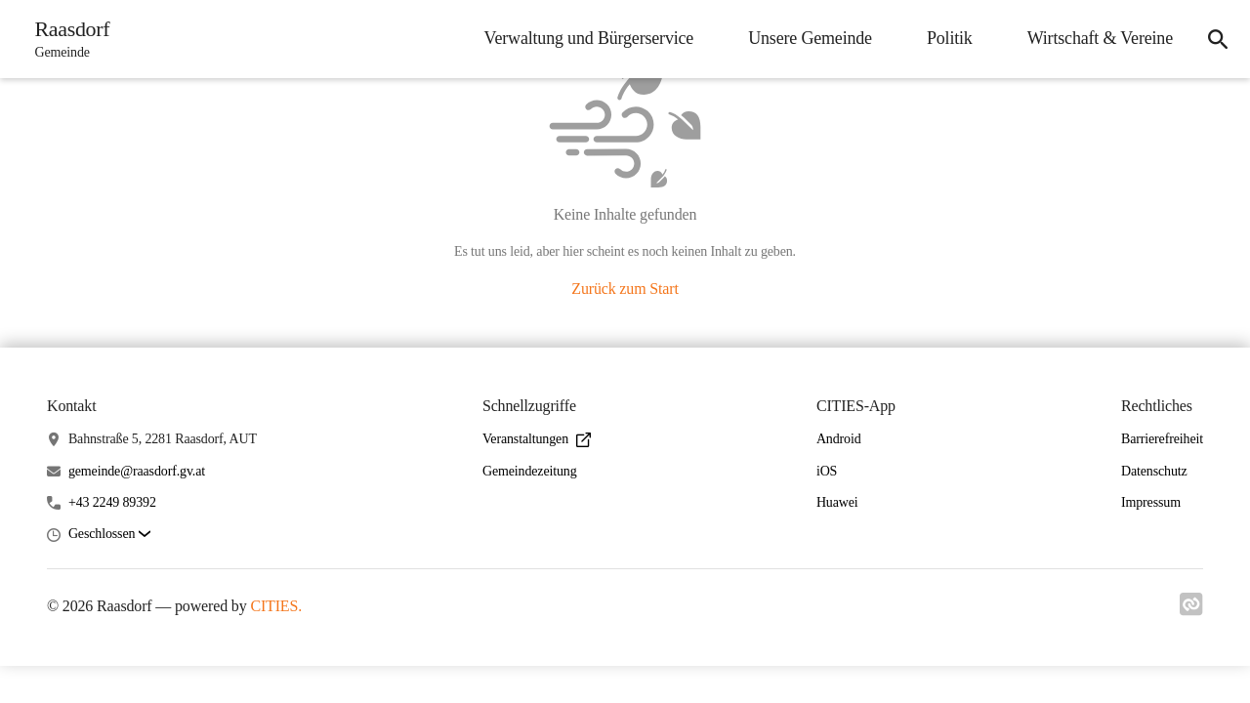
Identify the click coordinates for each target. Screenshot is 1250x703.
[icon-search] (1217, 39)
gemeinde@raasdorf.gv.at (136, 471)
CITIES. (276, 606)
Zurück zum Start (624, 288)
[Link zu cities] (1191, 610)
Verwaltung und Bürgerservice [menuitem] (588, 38)
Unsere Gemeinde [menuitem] (809, 38)
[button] (109, 534)
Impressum (1151, 502)
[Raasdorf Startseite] (66, 39)
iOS (826, 471)
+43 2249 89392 (112, 502)
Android (838, 439)
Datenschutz (1154, 471)
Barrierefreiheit (1162, 439)
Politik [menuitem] (949, 38)
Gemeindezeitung (529, 471)
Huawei (837, 502)
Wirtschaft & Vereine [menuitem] (1099, 38)
